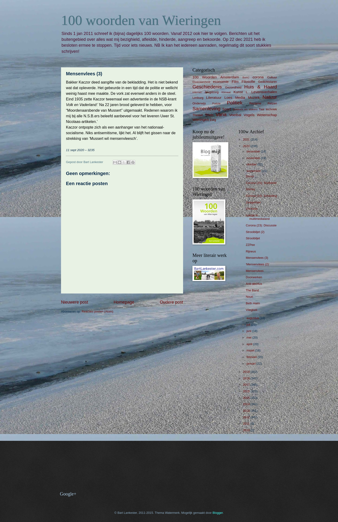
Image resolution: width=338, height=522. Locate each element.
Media (240, 97)
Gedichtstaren (267, 82)
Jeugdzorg (211, 92)
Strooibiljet (253, 238)
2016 (246, 391)
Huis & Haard (260, 86)
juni (249, 331)
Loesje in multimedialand (258, 217)
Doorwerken (254, 277)
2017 (246, 384)
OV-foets (251, 208)
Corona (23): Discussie (261, 225)
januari (251, 363)
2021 (246, 139)
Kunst (238, 92)
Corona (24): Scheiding (261, 196)
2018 (246, 378)
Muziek (254, 97)
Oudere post (171, 302)
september (253, 171)
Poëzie (216, 103)
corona (258, 77)
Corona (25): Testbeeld (261, 183)
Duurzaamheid (201, 81)
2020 (246, 146)
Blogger (217, 512)
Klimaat (226, 92)
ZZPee (250, 245)
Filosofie (248, 82)
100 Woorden (204, 77)
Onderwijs (199, 103)
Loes (228, 97)
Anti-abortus (254, 284)
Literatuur (213, 97)
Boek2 (245, 77)
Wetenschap (267, 115)
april (249, 344)
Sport (226, 109)
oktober (251, 164)
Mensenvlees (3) (257, 257)
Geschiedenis (207, 86)
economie (221, 82)
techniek (271, 109)
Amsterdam (229, 77)
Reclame (255, 103)
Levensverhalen (264, 92)
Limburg (198, 97)
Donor (250, 176)
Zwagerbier (253, 202)
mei (249, 337)
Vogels (249, 115)
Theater (197, 115)
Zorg (213, 120)
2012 (246, 417)
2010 (246, 430)
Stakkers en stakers (245, 109)
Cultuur (272, 77)
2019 (246, 371)
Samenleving (206, 108)
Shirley (250, 189)
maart (250, 350)
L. (247, 92)
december (253, 151)
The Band (252, 290)
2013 (246, 410)
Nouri (249, 296)
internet (197, 92)
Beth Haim (253, 303)
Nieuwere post (74, 302)
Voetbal (235, 115)
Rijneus (251, 251)
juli (248, 324)
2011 (246, 423)
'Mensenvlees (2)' (257, 264)
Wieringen (200, 120)
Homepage (124, 302)
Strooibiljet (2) (255, 232)
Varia (221, 114)
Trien (209, 115)
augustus (253, 318)
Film (235, 82)
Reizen (272, 103)
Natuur (269, 97)
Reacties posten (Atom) (97, 311)
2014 (246, 404)
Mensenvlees (255, 271)
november (253, 158)
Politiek (234, 102)
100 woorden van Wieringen (141, 20)
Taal (262, 109)
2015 (246, 398)
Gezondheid (233, 87)
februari (251, 357)
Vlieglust (251, 310)
